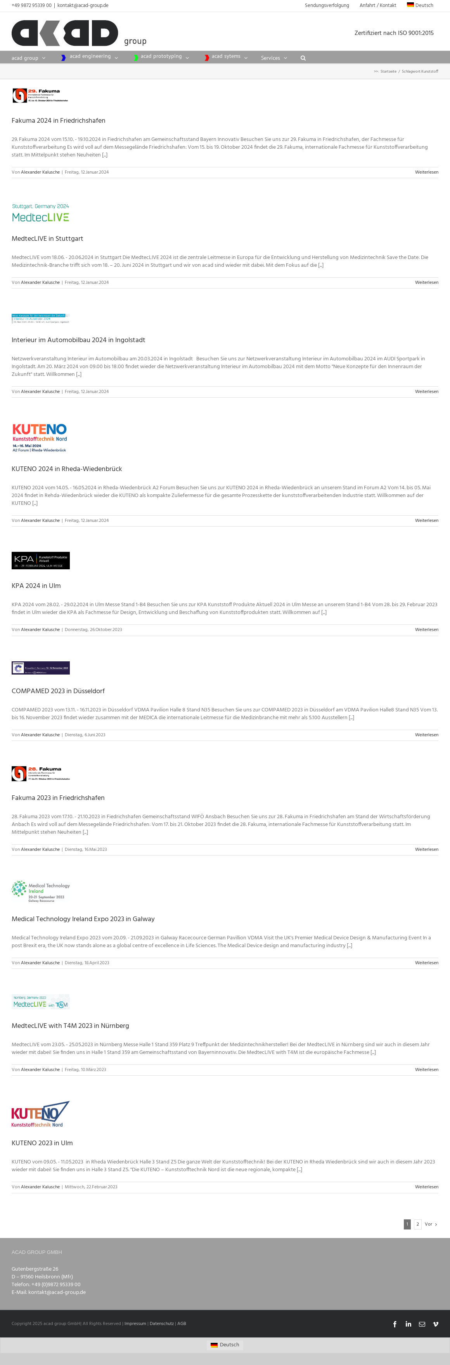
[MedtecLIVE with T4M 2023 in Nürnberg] (41, 1001)
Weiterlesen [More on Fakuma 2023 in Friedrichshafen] (426, 850)
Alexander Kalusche (40, 172)
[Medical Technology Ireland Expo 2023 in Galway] (41, 891)
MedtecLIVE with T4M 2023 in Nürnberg (70, 1026)
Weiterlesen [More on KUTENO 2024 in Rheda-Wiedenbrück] (426, 521)
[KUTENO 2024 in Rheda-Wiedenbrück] (41, 437)
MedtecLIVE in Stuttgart (47, 239)
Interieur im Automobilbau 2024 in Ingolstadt (78, 340)
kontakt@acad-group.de (83, 6)
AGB (181, 1324)
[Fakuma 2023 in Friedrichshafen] (41, 773)
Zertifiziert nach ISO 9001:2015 (396, 33)
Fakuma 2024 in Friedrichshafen (59, 121)
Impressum (135, 1324)
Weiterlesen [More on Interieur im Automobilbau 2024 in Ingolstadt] (426, 392)
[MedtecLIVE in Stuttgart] (41, 212)
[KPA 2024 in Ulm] (41, 560)
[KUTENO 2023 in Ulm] (41, 1114)
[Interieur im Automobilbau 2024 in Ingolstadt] (41, 318)
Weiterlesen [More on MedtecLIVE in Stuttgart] (426, 283)
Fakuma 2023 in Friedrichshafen (58, 798)
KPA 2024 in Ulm (36, 586)
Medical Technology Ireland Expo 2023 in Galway (83, 919)
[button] (303, 57)
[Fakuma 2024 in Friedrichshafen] (41, 95)
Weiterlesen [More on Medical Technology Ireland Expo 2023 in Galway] (426, 963)
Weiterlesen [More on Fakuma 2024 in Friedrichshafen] (426, 172)
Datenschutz (162, 1324)
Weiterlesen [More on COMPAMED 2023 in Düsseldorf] (426, 735)
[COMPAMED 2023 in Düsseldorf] (41, 668)
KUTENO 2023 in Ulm (42, 1143)
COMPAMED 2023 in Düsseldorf (58, 691)
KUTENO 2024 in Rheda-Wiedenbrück (67, 469)
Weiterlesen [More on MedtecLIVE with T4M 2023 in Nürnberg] (426, 1070)
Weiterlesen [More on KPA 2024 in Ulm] (426, 630)
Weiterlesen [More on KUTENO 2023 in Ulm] (426, 1187)
